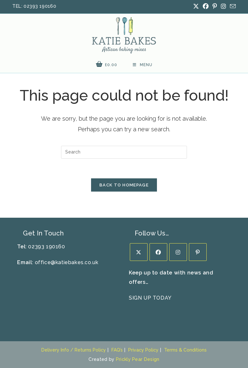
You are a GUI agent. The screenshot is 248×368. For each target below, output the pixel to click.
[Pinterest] (198, 252)
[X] (139, 252)
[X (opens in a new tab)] (196, 6)
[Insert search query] (124, 152)
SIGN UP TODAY (150, 298)
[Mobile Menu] (143, 65)
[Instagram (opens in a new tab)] (223, 6)
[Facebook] (158, 252)
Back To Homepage (124, 185)
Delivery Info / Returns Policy (73, 350)
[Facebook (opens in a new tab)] (206, 6)
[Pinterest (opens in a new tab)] (215, 6)
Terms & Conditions (185, 350)
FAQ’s (117, 350)
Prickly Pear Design (138, 359)
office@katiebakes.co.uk (66, 262)
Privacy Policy (143, 350)
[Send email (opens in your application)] (232, 6)
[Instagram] (178, 252)
